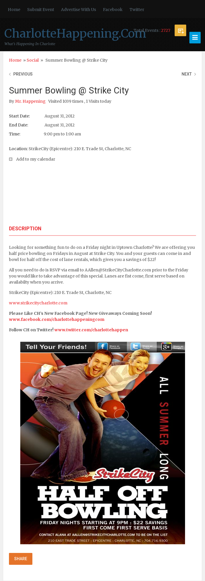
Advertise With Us (78, 9)
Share (20, 558)
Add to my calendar (35, 159)
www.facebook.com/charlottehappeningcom (56, 319)
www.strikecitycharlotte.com (38, 303)
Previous (23, 74)
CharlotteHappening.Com (75, 33)
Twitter (137, 9)
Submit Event (40, 9)
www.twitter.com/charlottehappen (91, 329)
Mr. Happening (31, 101)
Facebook (113, 9)
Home (14, 9)
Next (187, 74)
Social (33, 60)
